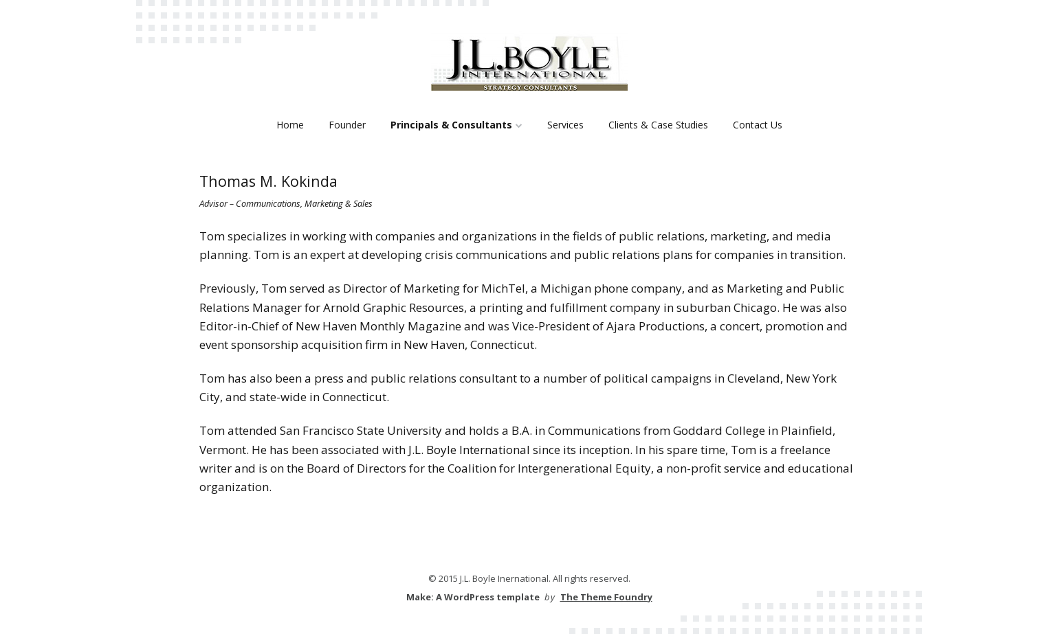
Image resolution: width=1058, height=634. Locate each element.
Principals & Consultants (451, 124)
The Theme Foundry (606, 597)
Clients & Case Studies (658, 124)
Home (290, 124)
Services (565, 124)
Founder (347, 124)
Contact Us (757, 124)
